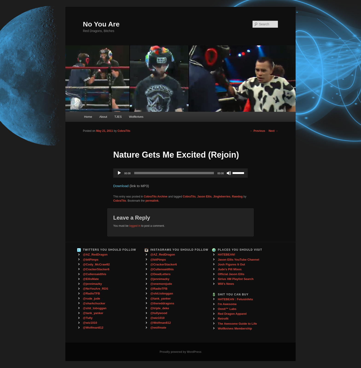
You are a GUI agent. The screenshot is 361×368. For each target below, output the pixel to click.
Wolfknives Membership (235, 328)
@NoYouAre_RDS (95, 288)
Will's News (226, 284)
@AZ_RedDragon (95, 254)
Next (273, 130)
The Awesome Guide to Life (237, 323)
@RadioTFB (91, 293)
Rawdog (237, 196)
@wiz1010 (90, 322)
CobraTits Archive (156, 196)
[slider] (174, 173)
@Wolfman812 (93, 327)
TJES (118, 116)
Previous (257, 130)
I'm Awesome (227, 304)
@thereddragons (162, 303)
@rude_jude (91, 298)
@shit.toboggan (161, 293)
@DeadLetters (160, 274)
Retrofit (223, 318)
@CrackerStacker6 (96, 269)
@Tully (88, 318)
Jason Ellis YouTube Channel (238, 259)
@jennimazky (92, 284)
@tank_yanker (93, 313)
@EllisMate (91, 279)
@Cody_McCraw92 (96, 264)
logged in (134, 225)
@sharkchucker (94, 303)
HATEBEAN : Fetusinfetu (235, 299)
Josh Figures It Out (231, 264)
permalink (152, 200)
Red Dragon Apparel (232, 313)
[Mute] (229, 173)
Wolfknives (136, 116)
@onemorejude (161, 284)
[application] (180, 173)
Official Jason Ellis (231, 274)
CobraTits (123, 130)
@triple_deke (159, 308)
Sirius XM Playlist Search (235, 279)
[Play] (119, 173)
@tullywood (158, 313)
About (103, 116)
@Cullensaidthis (94, 274)
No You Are (101, 24)
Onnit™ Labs (227, 309)
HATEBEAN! (226, 254)
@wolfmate (158, 327)
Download (121, 186)
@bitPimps (91, 259)
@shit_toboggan (94, 308)
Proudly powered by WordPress (180, 351)
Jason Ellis (204, 196)
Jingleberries (221, 196)
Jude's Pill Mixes (230, 269)
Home (88, 116)
